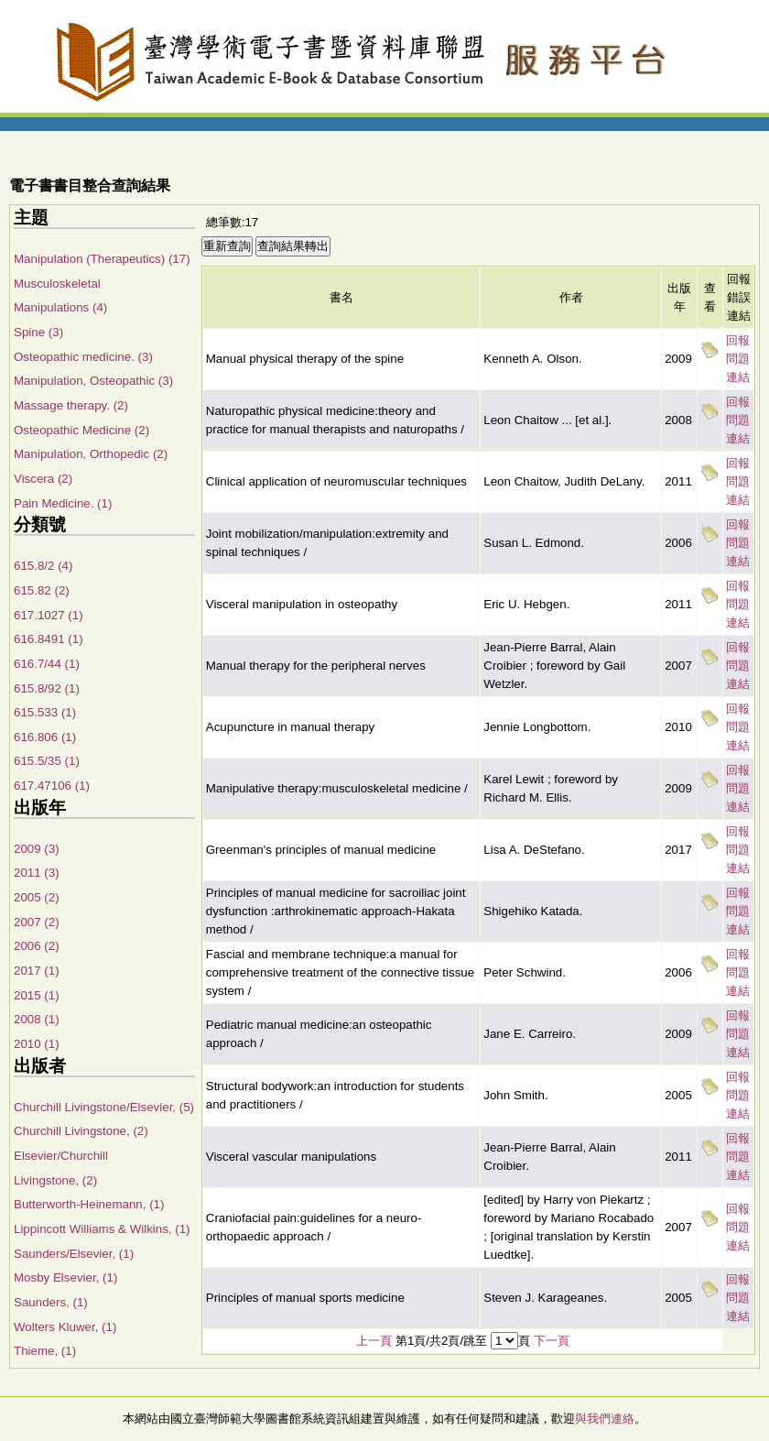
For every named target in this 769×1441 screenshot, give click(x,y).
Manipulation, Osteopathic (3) (93, 381)
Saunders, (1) (51, 1302)
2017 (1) (37, 970)
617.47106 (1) (52, 785)
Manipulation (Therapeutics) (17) (102, 259)
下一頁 (551, 1341)
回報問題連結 (738, 358)
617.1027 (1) (48, 615)
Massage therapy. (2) (71, 405)
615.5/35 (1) (47, 761)
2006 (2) (37, 946)
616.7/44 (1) (47, 664)
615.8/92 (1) (47, 688)
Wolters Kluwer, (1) (65, 1327)
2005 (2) (37, 897)
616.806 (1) (45, 737)
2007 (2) (37, 922)
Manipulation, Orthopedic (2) (91, 454)
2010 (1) (37, 1044)
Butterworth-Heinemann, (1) (89, 1204)
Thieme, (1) (45, 1351)
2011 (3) (37, 872)
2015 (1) (37, 995)
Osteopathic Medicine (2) (81, 430)
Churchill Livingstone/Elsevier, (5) (104, 1107)
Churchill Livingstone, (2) (81, 1131)
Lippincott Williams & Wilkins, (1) (102, 1229)
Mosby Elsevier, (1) (65, 1277)
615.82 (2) (42, 590)
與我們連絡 (604, 1418)
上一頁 (374, 1341)
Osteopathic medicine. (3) (83, 357)
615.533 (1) (45, 712)
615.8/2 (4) (43, 566)
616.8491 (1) (48, 639)
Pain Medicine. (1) (63, 503)
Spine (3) (38, 332)
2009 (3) (37, 849)
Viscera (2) (43, 479)
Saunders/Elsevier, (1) (74, 1254)
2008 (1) (37, 1019)
